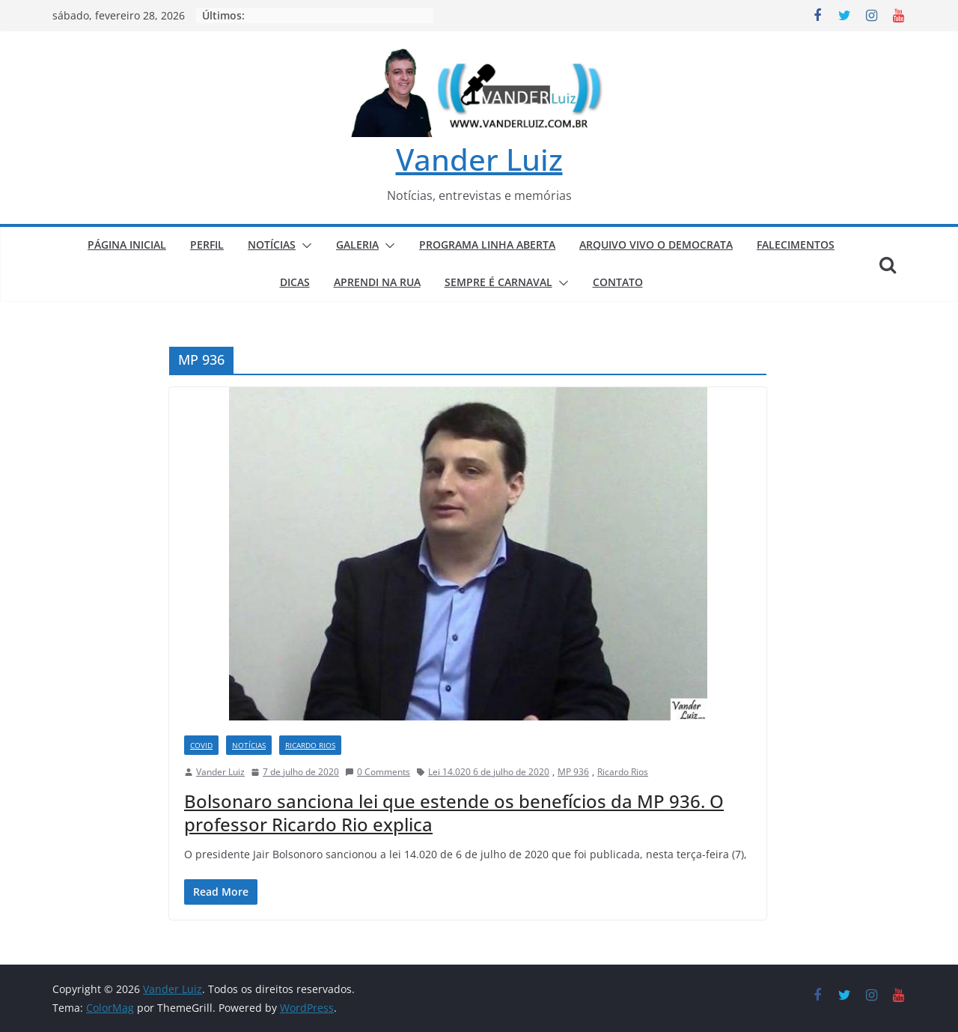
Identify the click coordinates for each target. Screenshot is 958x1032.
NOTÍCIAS (272, 244)
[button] (304, 245)
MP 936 (573, 771)
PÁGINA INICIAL (127, 244)
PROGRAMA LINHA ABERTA (487, 244)
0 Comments (377, 771)
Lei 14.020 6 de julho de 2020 (488, 771)
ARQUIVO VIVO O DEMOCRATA (656, 244)
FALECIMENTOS (796, 244)
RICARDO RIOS (310, 745)
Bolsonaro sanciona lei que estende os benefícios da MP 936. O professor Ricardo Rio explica (454, 813)
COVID (201, 745)
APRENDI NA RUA (377, 282)
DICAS (295, 282)
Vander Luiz (479, 159)
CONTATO (618, 282)
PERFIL (207, 244)
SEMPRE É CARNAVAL (498, 282)
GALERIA (357, 244)
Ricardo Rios (622, 771)
